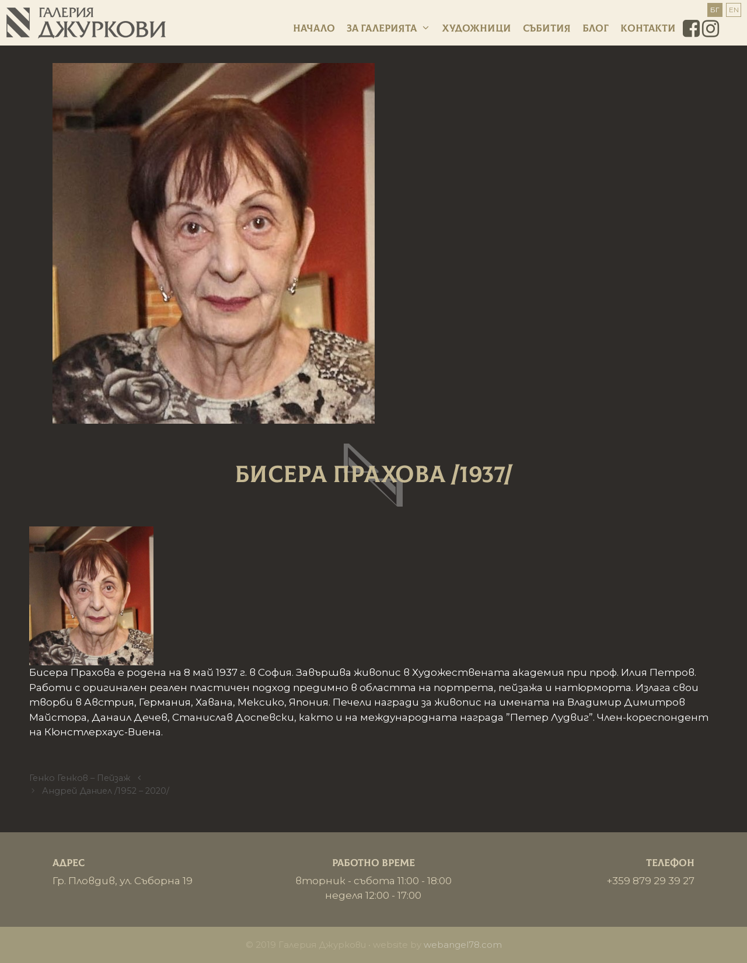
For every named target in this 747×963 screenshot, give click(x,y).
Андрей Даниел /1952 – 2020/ (105, 791)
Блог (595, 28)
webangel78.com (463, 944)
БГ (715, 9)
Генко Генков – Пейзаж (79, 778)
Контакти (648, 28)
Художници (476, 28)
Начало (314, 28)
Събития (547, 28)
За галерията (389, 29)
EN (734, 9)
